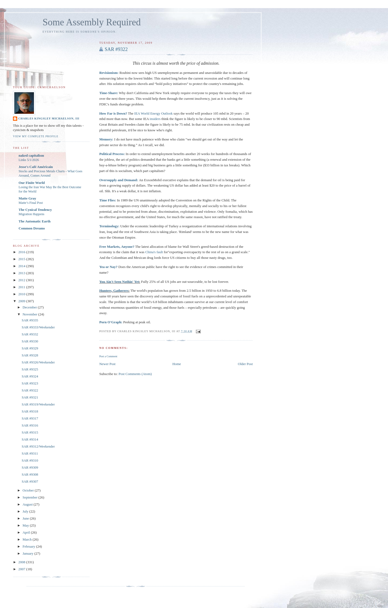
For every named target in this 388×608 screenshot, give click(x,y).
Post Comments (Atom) (135, 374)
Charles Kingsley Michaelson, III (48, 118)
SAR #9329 (30, 348)
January (28, 553)
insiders (155, 119)
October (29, 490)
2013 (22, 273)
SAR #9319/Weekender (38, 404)
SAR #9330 (30, 341)
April (27, 532)
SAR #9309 (30, 467)
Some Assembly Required (92, 22)
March (28, 539)
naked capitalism (31, 155)
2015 (22, 259)
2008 (22, 562)
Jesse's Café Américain (36, 167)
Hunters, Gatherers (113, 290)
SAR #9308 (30, 474)
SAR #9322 (116, 49)
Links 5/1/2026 (29, 160)
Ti (100, 93)
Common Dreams (32, 228)
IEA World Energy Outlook (153, 113)
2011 (22, 287)
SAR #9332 (30, 334)
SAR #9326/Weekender (38, 362)
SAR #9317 (30, 418)
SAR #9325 (30, 369)
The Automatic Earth (34, 221)
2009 (22, 301)
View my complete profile (35, 136)
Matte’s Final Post (31, 203)
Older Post (245, 364)
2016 (22, 252)
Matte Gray (27, 198)
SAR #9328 (30, 355)
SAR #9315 (30, 432)
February (29, 546)
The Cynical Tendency (35, 210)
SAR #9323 (30, 383)
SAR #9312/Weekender (38, 446)
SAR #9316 (30, 425)
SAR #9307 (30, 481)
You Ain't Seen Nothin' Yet (119, 282)
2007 (22, 569)
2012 (22, 280)
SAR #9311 (30, 453)
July (26, 511)
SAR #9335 (30, 320)
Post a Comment (108, 356)
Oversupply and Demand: (118, 180)
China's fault (154, 252)
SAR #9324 (30, 376)
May (26, 525)
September (31, 497)
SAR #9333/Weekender (38, 327)
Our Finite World (32, 183)
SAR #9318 (30, 411)
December (30, 307)
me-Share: (110, 93)
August (28, 504)
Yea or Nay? (108, 267)
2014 (22, 266)
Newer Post (107, 364)
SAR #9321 (30, 397)
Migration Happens (31, 214)
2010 (22, 294)
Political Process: (112, 154)
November (30, 314)
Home (176, 364)
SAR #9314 (30, 439)
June (26, 518)
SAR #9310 (30, 460)
